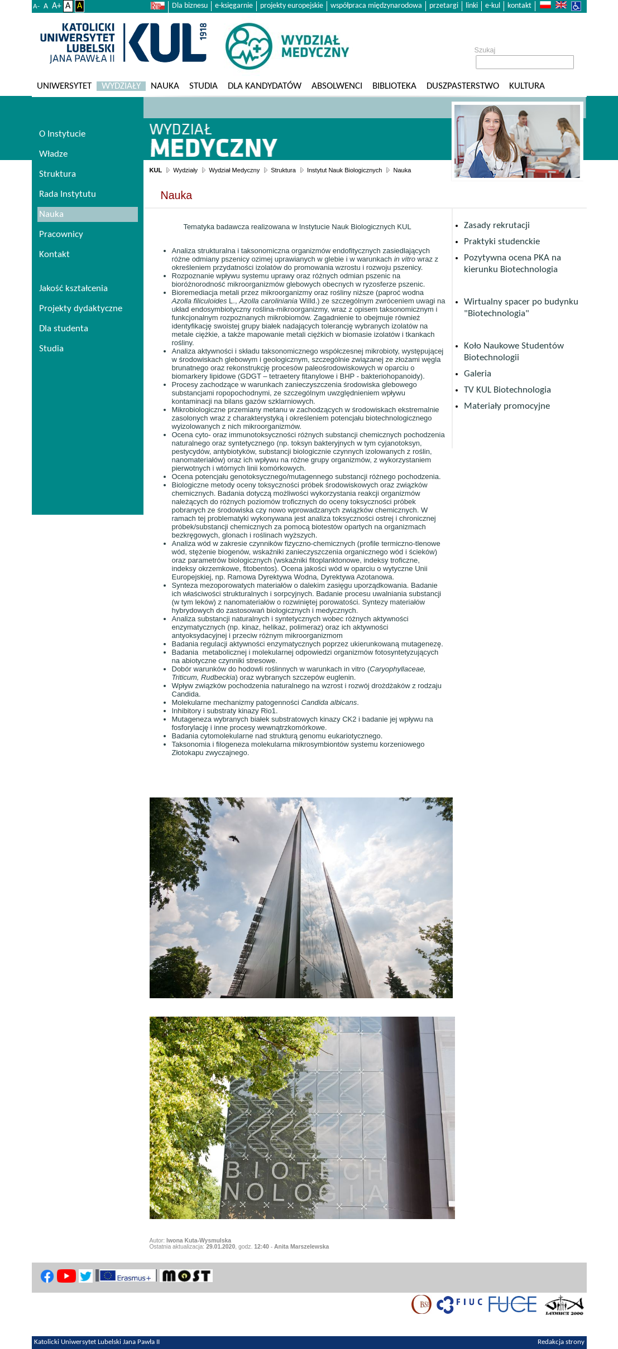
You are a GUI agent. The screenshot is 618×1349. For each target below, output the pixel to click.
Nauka (165, 86)
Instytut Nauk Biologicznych (344, 170)
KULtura (527, 86)
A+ (56, 6)
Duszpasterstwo (463, 86)
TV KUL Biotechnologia (507, 390)
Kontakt (54, 254)
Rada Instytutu (67, 194)
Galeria (477, 374)
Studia (203, 86)
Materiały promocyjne (507, 406)
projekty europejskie (291, 6)
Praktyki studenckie (502, 241)
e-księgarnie (234, 6)
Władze (53, 154)
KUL (156, 170)
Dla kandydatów (264, 86)
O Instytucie (62, 134)
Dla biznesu (190, 6)
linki (472, 6)
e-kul (492, 6)
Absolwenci (337, 86)
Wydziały (121, 86)
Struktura (283, 170)
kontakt (519, 6)
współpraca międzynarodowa (376, 6)
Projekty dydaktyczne (80, 308)
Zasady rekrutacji (497, 225)
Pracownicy (61, 234)
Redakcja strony (561, 1342)
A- (36, 6)
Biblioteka (394, 86)
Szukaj (485, 50)
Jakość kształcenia (73, 288)
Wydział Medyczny (234, 170)
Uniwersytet (64, 86)
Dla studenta (63, 328)
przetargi (443, 6)
